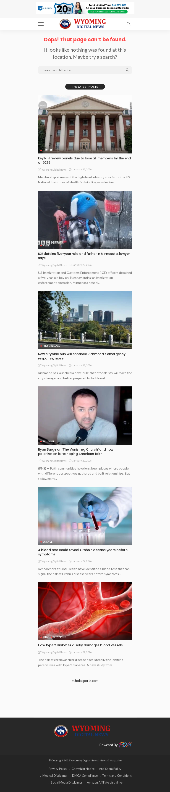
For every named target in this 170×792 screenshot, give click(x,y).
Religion (48, 441)
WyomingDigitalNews (54, 169)
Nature (47, 150)
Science (47, 542)
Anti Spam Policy (110, 769)
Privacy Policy (58, 769)
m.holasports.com (85, 680)
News (46, 245)
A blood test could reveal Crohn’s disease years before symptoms (83, 552)
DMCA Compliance (85, 775)
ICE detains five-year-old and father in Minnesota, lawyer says (84, 255)
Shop (46, 637)
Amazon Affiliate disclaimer (105, 782)
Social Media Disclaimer (66, 782)
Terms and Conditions (117, 775)
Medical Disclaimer (55, 775)
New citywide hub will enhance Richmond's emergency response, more (82, 356)
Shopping (59, 637)
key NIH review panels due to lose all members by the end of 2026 (84, 160)
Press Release (51, 346)
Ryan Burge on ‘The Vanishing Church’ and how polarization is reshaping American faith (76, 451)
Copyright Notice (83, 769)
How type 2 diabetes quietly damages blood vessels (80, 645)
